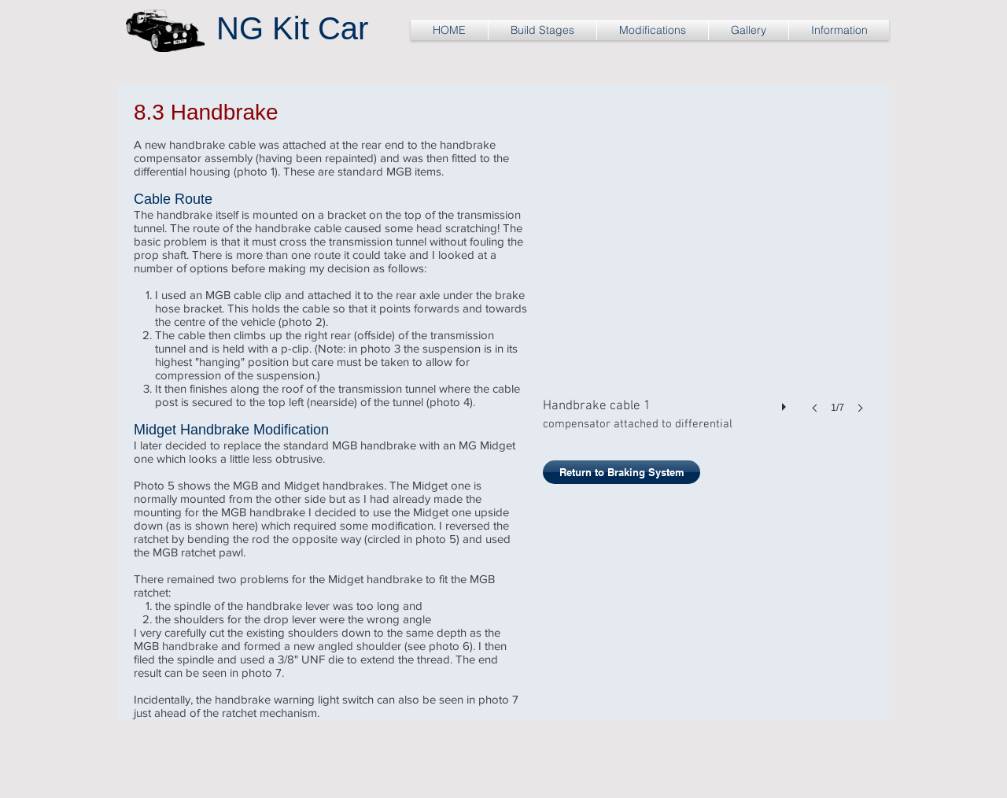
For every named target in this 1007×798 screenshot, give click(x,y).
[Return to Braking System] (621, 472)
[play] (786, 403)
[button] (708, 291)
